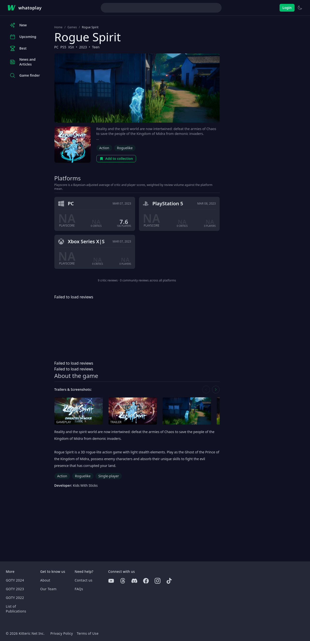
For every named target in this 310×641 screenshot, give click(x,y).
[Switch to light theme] (299, 7)
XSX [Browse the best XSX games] (71, 47)
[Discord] (134, 581)
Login (287, 7)
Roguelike (125, 148)
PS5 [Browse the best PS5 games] (63, 47)
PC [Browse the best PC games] (56, 47)
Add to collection (116, 158)
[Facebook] (146, 581)
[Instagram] (157, 581)
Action (104, 148)
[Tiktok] (169, 581)
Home (58, 27)
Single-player (108, 476)
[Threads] (123, 581)
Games (72, 27)
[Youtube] (111, 581)
